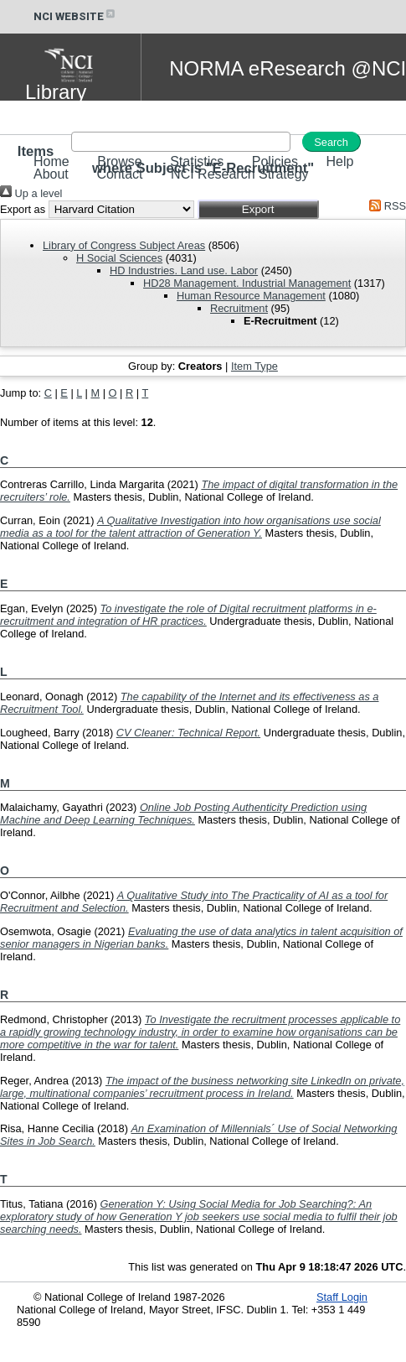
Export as (22, 209)
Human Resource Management (251, 295)
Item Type (254, 366)
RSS (385, 206)
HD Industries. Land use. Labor (184, 270)
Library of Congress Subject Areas (124, 245)
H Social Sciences (119, 258)
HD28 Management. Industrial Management (247, 283)
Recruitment (239, 308)
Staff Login (341, 1297)
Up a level (31, 193)
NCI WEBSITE (75, 16)
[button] (258, 209)
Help (339, 161)
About (51, 174)
